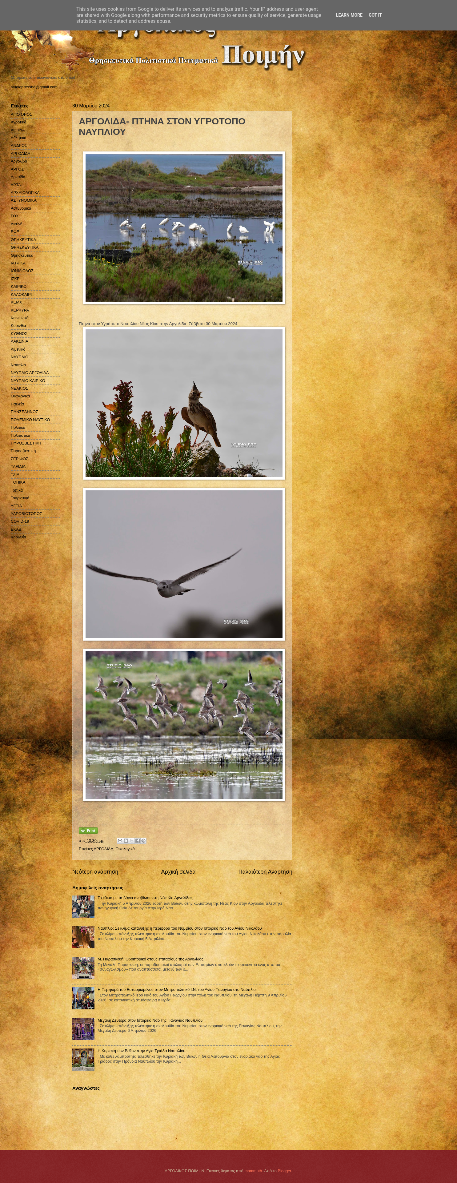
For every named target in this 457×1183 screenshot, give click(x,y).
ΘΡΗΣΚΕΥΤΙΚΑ (24, 247)
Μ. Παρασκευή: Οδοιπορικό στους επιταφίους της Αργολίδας (150, 959)
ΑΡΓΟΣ (17, 169)
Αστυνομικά (21, 208)
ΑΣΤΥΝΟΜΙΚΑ (24, 200)
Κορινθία (18, 325)
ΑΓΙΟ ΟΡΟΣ (21, 114)
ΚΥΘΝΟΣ (19, 333)
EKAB (16, 529)
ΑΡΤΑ (16, 185)
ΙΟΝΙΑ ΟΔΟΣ (22, 270)
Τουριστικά (20, 498)
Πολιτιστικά (20, 435)
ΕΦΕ (15, 231)
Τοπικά (17, 490)
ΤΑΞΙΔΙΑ (18, 466)
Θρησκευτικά (22, 255)
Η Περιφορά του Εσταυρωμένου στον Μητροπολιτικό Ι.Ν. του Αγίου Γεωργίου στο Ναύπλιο (176, 989)
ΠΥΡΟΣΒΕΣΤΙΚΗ (26, 443)
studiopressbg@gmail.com (34, 87)
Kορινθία (18, 537)
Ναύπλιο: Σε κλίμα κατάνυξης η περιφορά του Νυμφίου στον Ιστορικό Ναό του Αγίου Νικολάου (180, 928)
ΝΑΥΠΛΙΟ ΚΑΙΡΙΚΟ (28, 380)
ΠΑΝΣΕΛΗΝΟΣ (24, 411)
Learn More (349, 15)
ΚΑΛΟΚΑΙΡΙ (21, 294)
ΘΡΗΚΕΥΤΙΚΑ (23, 239)
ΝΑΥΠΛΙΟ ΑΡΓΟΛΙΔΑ (30, 372)
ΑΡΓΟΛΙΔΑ (103, 849)
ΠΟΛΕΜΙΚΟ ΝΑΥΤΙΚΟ (30, 419)
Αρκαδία (18, 177)
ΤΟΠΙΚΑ (18, 482)
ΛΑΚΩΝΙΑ (19, 341)
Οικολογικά (125, 849)
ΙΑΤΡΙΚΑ (18, 263)
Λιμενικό (18, 349)
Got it (375, 15)
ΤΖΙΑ (15, 474)
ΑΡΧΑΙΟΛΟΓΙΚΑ (25, 192)
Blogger (284, 1171)
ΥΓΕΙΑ (16, 506)
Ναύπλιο (18, 365)
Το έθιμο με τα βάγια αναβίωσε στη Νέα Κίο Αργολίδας (145, 897)
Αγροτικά (18, 122)
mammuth (253, 1171)
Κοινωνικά (20, 318)
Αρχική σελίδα (178, 872)
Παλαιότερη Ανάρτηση (265, 872)
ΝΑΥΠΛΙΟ (19, 357)
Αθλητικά (18, 137)
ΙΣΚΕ (15, 278)
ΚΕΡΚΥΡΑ (20, 310)
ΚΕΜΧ (16, 302)
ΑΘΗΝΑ (18, 130)
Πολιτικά (18, 427)
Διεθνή (16, 224)
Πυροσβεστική (23, 451)
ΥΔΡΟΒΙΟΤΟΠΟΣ (26, 513)
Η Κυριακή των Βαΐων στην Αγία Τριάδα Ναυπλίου (141, 1050)
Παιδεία (17, 404)
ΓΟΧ (15, 216)
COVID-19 (20, 521)
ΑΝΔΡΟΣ (19, 145)
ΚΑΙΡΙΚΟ (18, 286)
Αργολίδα (19, 161)
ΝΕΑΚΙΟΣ (19, 388)
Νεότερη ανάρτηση (95, 872)
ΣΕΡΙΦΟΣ (19, 459)
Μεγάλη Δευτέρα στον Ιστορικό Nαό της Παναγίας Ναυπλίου (150, 1020)
